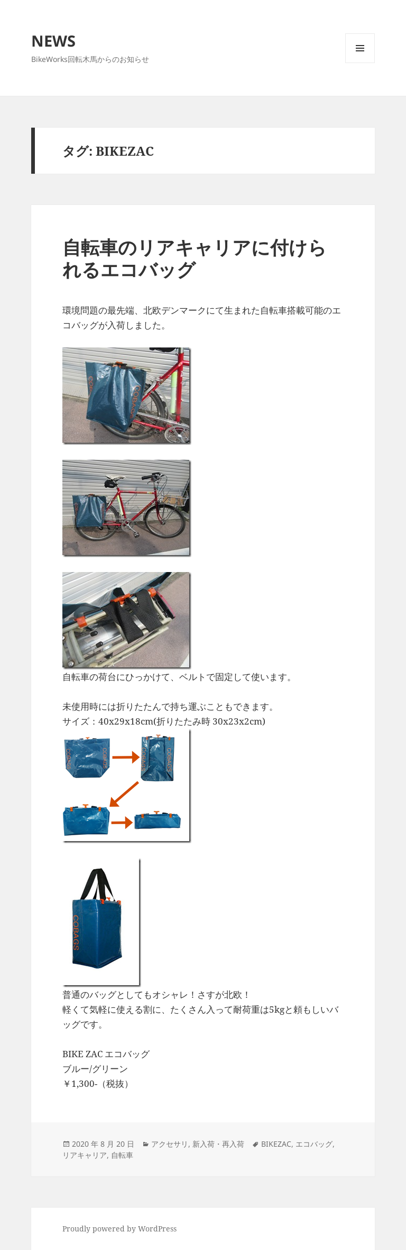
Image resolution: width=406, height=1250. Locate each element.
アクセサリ (169, 1144)
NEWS (53, 40)
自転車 (122, 1155)
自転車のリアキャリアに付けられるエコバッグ (194, 258)
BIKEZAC (276, 1144)
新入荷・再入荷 (218, 1144)
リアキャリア (84, 1155)
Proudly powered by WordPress (119, 1229)
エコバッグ (314, 1144)
